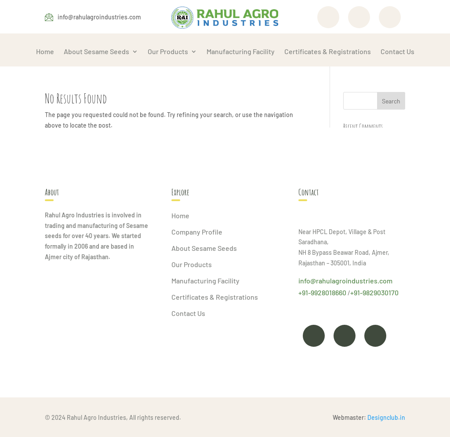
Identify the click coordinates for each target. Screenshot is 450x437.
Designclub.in (386, 417)
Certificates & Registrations (327, 51)
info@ (307, 280)
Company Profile (196, 232)
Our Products (168, 51)
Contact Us (397, 51)
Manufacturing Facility (241, 51)
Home (45, 51)
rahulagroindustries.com (354, 280)
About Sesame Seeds (96, 51)
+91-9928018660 (322, 292)
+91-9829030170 (374, 292)
